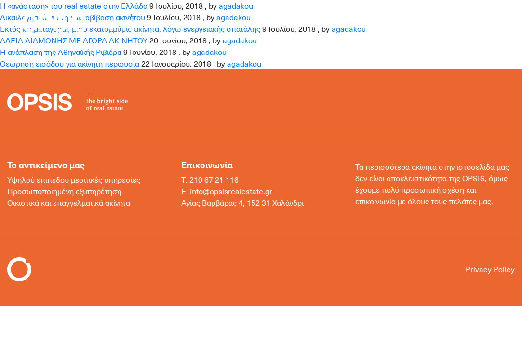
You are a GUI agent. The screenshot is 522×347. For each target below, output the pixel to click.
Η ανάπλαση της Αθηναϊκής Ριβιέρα (60, 52)
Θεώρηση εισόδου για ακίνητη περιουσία (69, 63)
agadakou (209, 52)
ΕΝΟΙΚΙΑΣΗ (295, 22)
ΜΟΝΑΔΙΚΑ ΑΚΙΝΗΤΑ (371, 22)
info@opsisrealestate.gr (231, 191)
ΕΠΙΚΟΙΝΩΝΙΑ (452, 22)
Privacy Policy (490, 269)
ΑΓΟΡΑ (246, 22)
